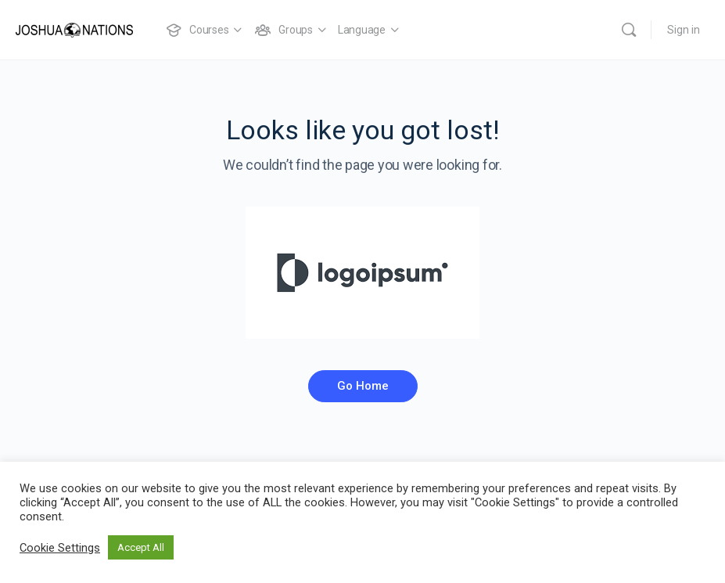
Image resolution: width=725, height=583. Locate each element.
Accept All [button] (140, 547)
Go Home (363, 386)
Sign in (683, 29)
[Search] (628, 29)
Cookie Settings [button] (60, 548)
